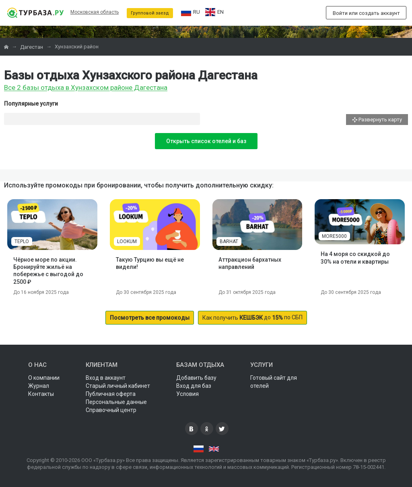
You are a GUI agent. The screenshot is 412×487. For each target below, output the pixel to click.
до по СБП (252, 317)
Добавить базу (196, 378)
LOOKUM (127, 241)
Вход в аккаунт (106, 378)
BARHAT (229, 241)
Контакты (41, 394)
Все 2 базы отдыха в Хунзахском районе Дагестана (85, 88)
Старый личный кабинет (118, 386)
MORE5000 (334, 236)
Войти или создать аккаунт (366, 13)
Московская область (94, 12)
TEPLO (21, 241)
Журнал (38, 386)
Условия (187, 394)
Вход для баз (193, 386)
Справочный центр (111, 410)
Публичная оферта (111, 394)
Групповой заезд (150, 13)
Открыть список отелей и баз (206, 141)
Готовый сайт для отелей (273, 382)
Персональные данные (116, 402)
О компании (44, 378)
